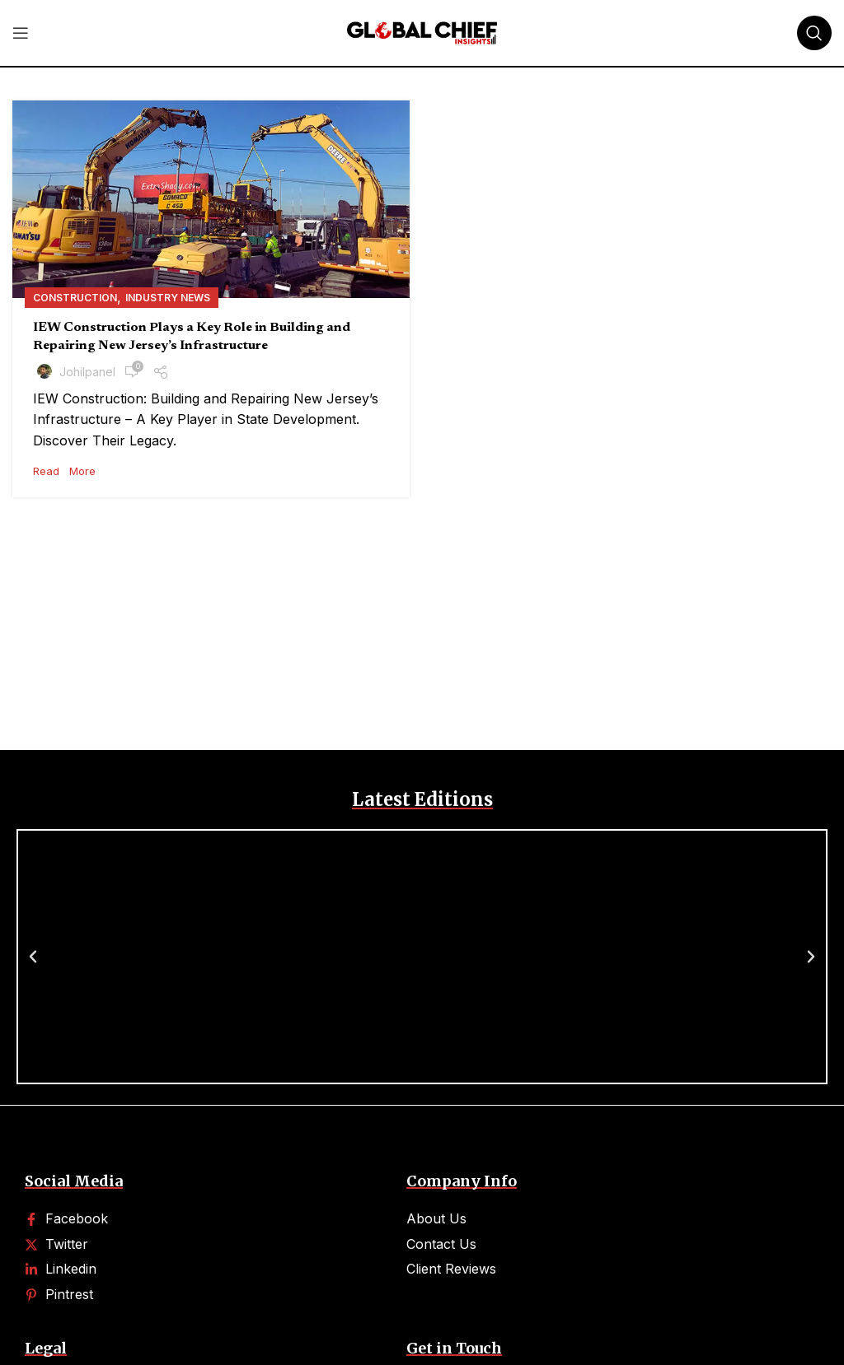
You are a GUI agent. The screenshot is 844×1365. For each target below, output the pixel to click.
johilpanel (87, 372)
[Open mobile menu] (20, 32)
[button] (33, 956)
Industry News (167, 297)
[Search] (814, 32)
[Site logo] (422, 31)
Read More (64, 471)
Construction (75, 297)
